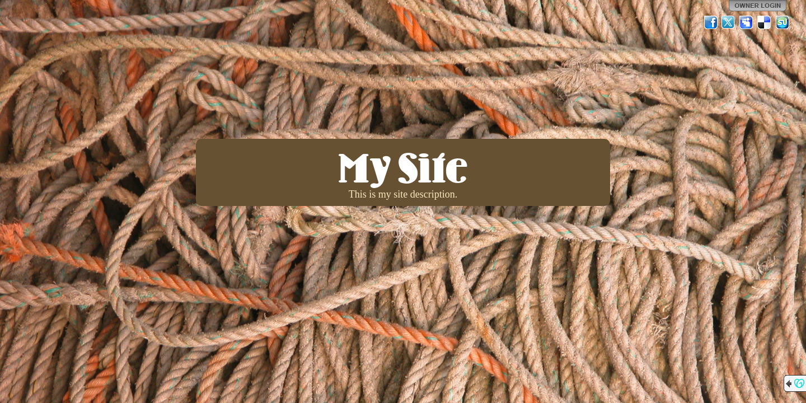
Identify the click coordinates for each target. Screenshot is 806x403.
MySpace (747, 22)
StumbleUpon (782, 22)
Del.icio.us (764, 22)
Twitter (729, 22)
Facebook (711, 22)
